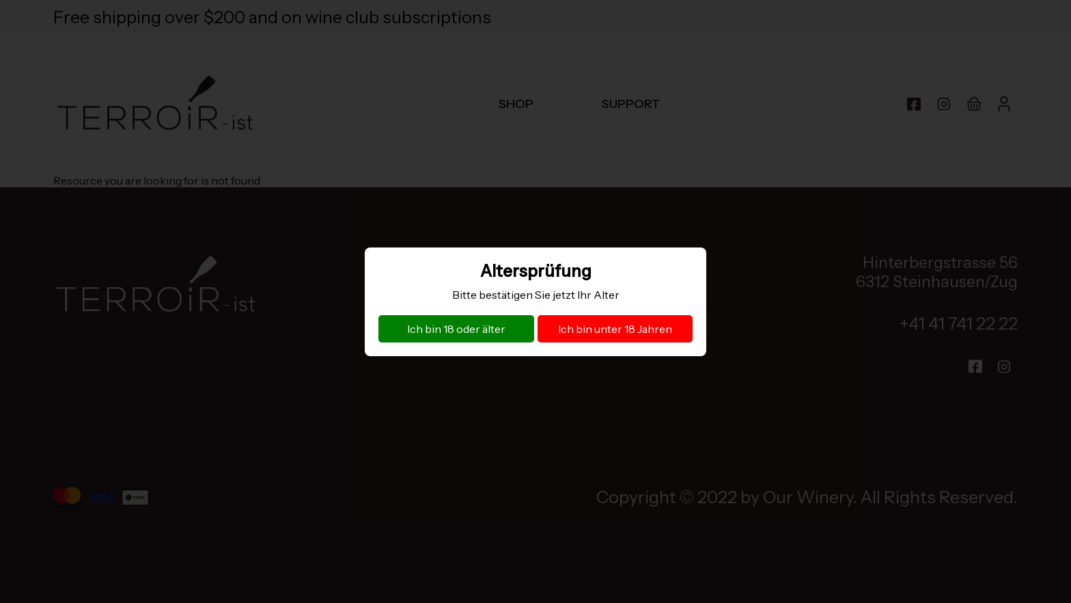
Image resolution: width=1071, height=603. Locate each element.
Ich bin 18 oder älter (456, 329)
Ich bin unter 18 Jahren (615, 329)
